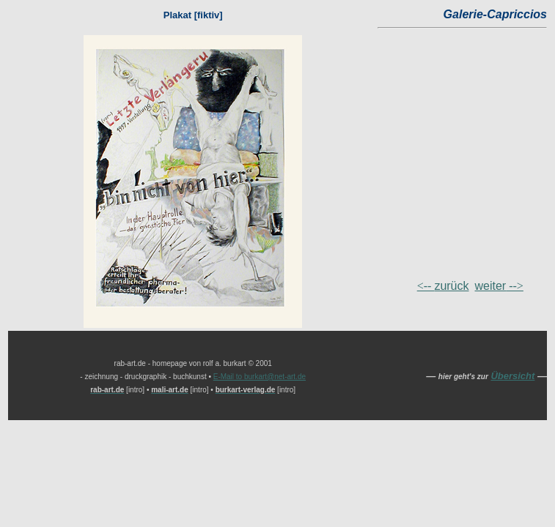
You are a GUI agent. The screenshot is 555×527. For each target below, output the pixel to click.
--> (499, 286)
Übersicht (512, 375)
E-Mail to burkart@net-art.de (259, 377)
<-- (443, 286)
